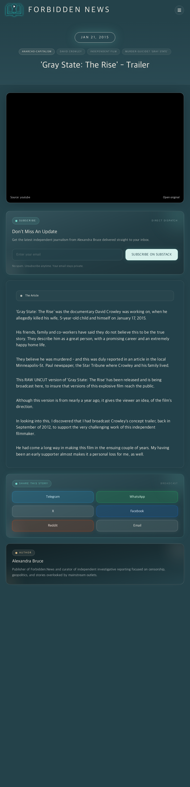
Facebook (137, 511)
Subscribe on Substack (152, 254)
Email (137, 525)
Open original (171, 197)
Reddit (53, 525)
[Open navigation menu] (179, 10)
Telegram (53, 497)
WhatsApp (137, 497)
